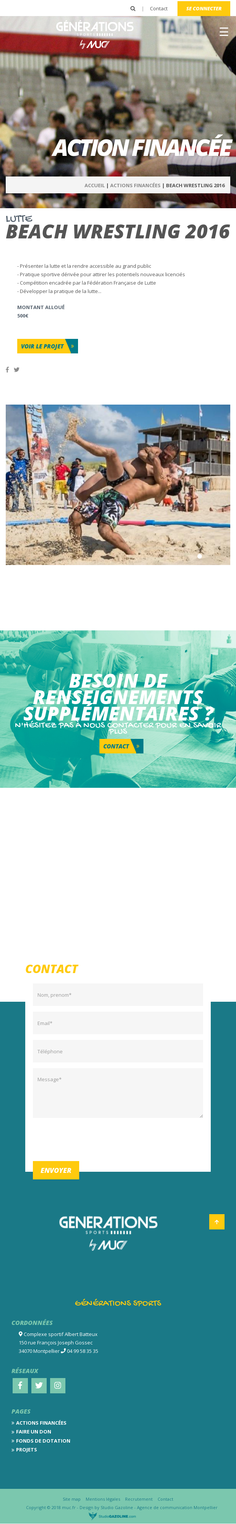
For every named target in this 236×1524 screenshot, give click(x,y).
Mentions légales (103, 1499)
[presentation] (91, 1138)
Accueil (95, 185)
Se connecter (203, 8)
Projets (26, 1449)
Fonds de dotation (43, 1440)
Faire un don (33, 1431)
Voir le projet (42, 346)
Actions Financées (135, 185)
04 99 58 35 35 (82, 1350)
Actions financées (41, 1422)
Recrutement (139, 1499)
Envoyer (56, 1170)
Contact (159, 8)
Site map (72, 1499)
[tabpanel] (118, 485)
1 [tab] (199, 556)
